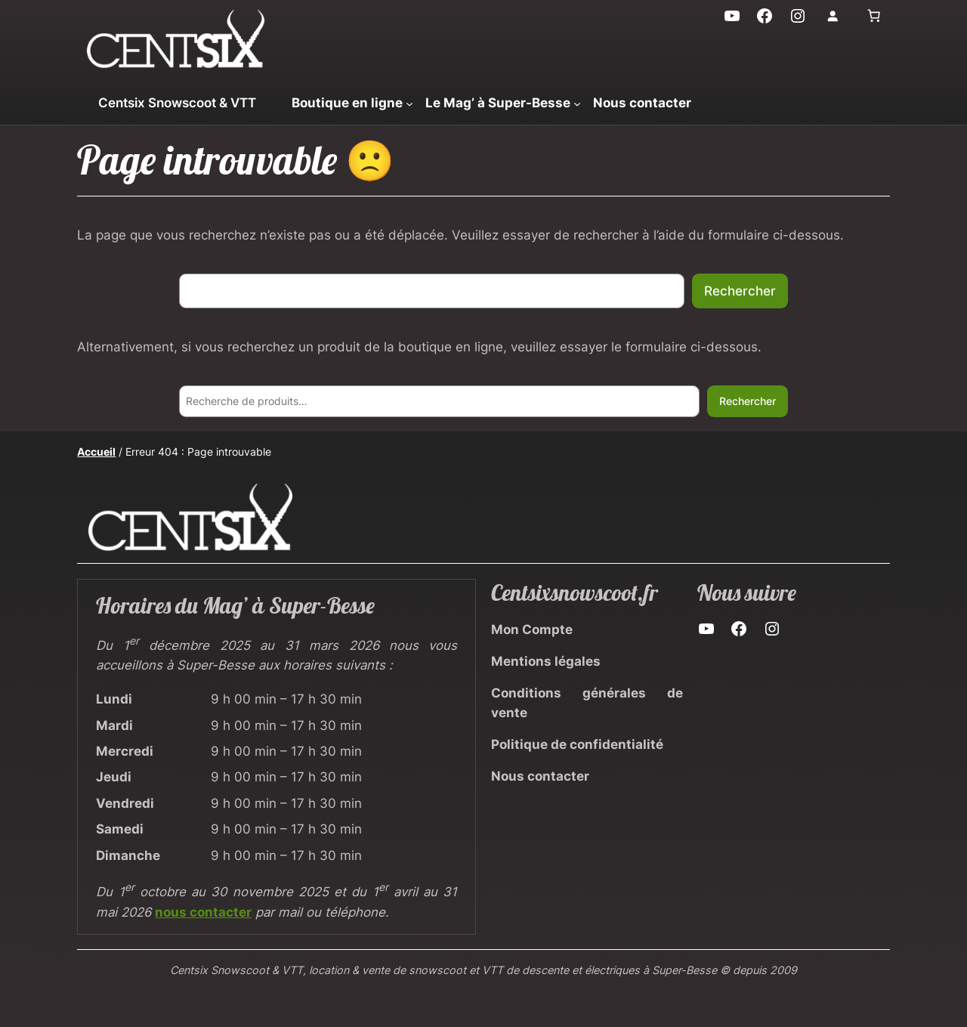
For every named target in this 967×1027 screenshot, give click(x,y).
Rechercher (740, 291)
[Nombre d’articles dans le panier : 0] (874, 16)
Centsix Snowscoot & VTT (177, 102)
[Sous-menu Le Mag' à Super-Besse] (577, 103)
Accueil (96, 451)
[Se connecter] (832, 15)
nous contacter (203, 912)
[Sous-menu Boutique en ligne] (409, 103)
